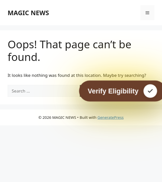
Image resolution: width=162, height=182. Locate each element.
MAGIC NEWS (28, 12)
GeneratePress (111, 117)
